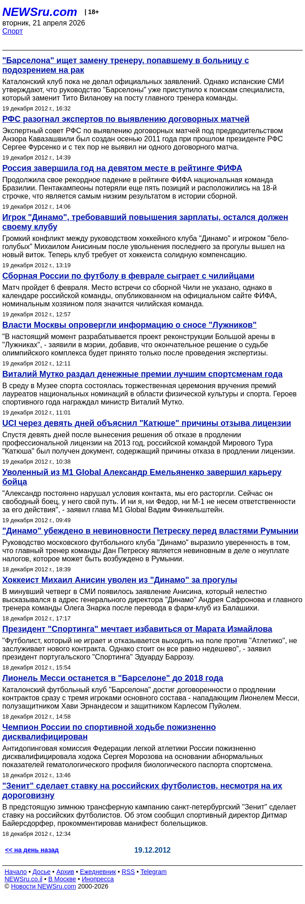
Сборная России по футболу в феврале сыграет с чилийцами (128, 275)
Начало (16, 871)
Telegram (154, 871)
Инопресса (98, 879)
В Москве (62, 879)
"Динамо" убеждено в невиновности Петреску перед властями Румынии (150, 530)
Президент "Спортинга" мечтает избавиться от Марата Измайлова (137, 629)
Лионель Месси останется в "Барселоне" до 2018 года (112, 678)
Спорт (12, 31)
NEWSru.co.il (23, 879)
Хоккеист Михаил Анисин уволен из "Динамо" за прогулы (119, 579)
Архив (65, 871)
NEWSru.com (39, 12)
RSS (128, 871)
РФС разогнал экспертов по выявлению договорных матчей (125, 119)
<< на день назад (32, 850)
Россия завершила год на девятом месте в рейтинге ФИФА (122, 168)
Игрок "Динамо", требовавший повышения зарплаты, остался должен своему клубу (145, 222)
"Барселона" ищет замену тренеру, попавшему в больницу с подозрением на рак (125, 65)
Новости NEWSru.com (43, 886)
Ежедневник (98, 871)
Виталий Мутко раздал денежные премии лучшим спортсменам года (142, 374)
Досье (41, 871)
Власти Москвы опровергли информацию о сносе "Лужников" (129, 325)
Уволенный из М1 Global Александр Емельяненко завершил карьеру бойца (142, 477)
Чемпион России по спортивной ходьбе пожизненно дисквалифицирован (109, 732)
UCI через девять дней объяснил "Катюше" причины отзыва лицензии (146, 423)
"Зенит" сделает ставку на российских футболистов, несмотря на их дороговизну (142, 790)
